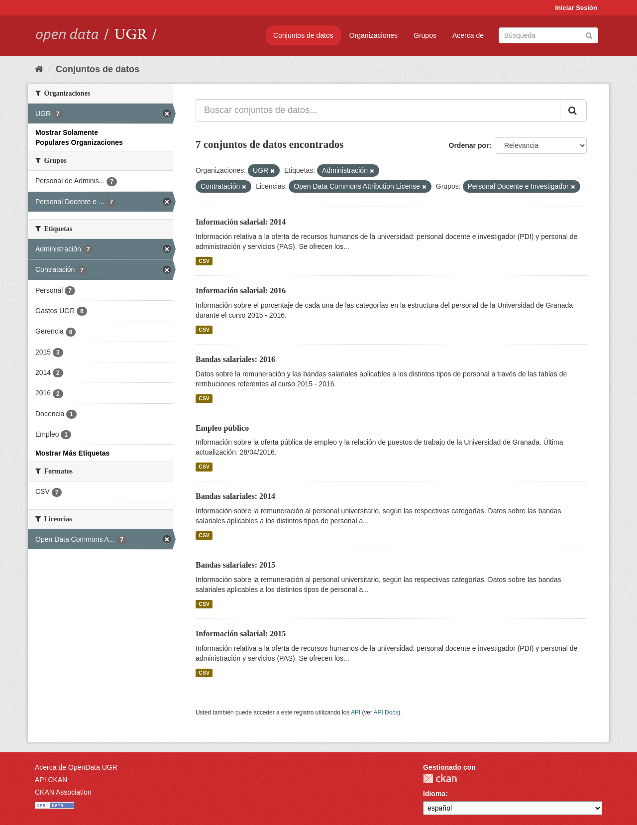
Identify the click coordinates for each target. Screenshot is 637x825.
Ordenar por (469, 145)
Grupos (425, 35)
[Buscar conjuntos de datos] (548, 35)
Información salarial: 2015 (241, 633)
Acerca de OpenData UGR (76, 767)
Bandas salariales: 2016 (235, 359)
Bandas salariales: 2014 (235, 496)
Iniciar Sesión (576, 7)
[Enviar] (589, 34)
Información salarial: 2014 (241, 222)
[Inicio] (39, 69)
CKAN (440, 778)
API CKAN (51, 780)
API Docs (386, 712)
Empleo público (222, 428)
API (355, 712)
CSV (204, 261)
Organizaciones (373, 35)
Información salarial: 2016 (241, 290)
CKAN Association (63, 792)
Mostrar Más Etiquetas (72, 453)
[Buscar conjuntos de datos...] (378, 110)
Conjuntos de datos (303, 35)
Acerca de (468, 35)
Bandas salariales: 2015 (235, 565)
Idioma (434, 794)
